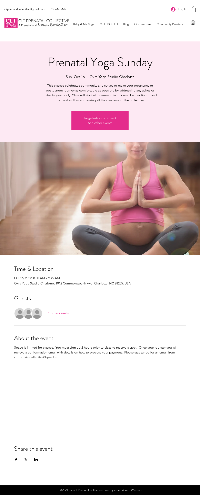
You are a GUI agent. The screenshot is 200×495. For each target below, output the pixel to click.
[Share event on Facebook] (16, 459)
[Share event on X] (26, 459)
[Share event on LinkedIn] (36, 459)
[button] (193, 9)
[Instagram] (193, 22)
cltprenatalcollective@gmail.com (24, 9)
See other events (100, 123)
